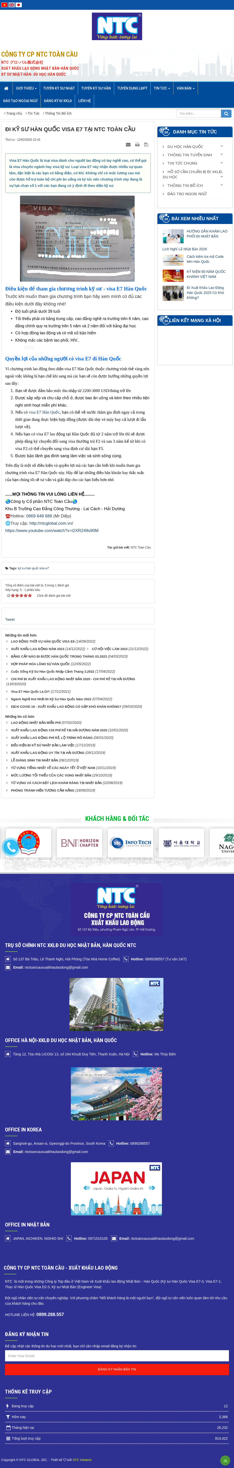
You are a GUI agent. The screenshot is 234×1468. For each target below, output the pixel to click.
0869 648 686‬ (39, 516)
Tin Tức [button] (162, 89)
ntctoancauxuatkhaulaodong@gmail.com (50, 967)
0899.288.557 (50, 1314)
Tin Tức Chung (180, 163)
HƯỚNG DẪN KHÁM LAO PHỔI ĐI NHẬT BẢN (207, 233)
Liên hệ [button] (84, 101)
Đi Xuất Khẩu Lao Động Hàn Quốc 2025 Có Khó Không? (205, 293)
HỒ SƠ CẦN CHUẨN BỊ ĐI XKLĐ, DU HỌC (193, 174)
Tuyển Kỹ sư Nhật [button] (59, 88)
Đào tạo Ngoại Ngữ (185, 193)
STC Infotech (82, 1460)
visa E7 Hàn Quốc (44, 412)
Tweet (10, 619)
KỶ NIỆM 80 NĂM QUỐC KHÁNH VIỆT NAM (206, 274)
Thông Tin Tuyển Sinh (187, 154)
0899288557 (133, 1143)
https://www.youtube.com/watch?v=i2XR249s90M (52, 530)
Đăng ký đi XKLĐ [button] (58, 101)
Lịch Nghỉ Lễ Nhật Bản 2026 (184, 249)
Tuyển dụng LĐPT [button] (132, 88)
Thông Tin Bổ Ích (183, 185)
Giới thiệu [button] (26, 89)
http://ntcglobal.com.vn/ (51, 523)
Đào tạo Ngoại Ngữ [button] (20, 101)
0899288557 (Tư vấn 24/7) (158, 959)
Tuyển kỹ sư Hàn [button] (96, 88)
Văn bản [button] (186, 89)
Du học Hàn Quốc (183, 146)
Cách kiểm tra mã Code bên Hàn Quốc (205, 259)
